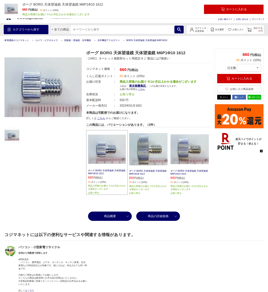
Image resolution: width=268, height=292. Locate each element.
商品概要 (110, 216)
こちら (141, 89)
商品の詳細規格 (158, 216)
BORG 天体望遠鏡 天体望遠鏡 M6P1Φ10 (146, 40)
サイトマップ (258, 19)
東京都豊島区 (138, 85)
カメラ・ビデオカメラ (47, 40)
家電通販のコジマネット (16, 40)
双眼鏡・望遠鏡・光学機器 (77, 40)
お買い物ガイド (225, 19)
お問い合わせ (242, 19)
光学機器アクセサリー (109, 40)
